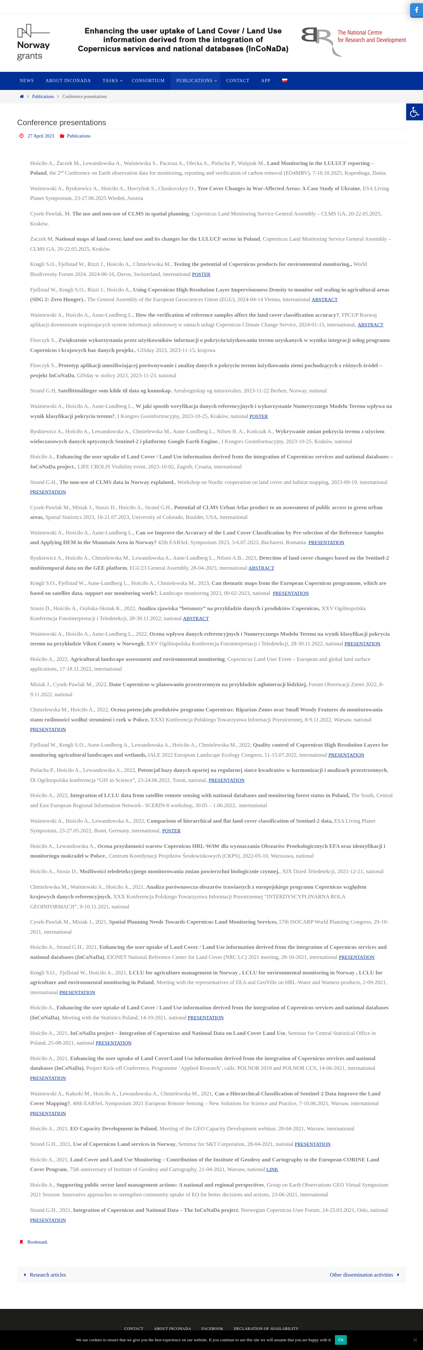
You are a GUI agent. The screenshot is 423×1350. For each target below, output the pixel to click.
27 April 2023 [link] (42, 135)
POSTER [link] (202, 274)
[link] (414, 112)
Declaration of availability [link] (266, 1329)
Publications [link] (43, 96)
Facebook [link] (212, 1329)
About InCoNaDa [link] (172, 1329)
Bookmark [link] (39, 1242)
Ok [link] (341, 1339)
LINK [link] (273, 1169)
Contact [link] (133, 1329)
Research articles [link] (44, 1275)
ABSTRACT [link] (326, 299)
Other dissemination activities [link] (364, 1275)
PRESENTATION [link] (50, 492)
